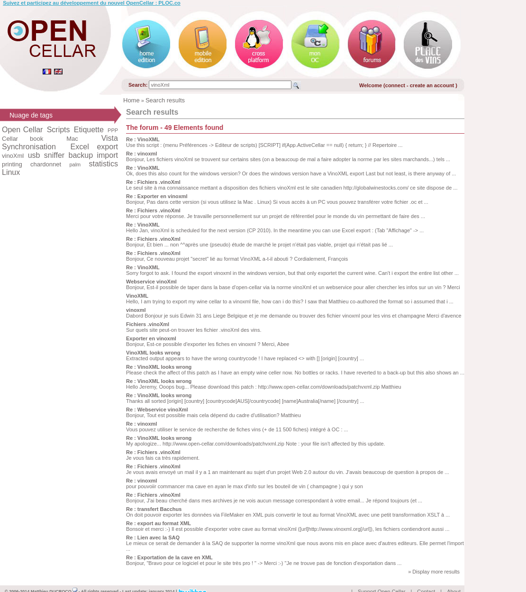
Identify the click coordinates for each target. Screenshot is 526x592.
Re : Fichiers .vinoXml (153, 182)
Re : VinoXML (143, 139)
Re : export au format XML (158, 523)
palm (75, 164)
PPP (113, 130)
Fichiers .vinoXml (147, 324)
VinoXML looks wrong (153, 352)
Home (131, 100)
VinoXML (137, 296)
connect (395, 85)
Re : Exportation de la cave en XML (169, 557)
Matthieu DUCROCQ (54, 580)
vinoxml (136, 310)
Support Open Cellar (381, 580)
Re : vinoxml (141, 153)
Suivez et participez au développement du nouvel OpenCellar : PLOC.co (92, 3)
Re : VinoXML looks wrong (158, 367)
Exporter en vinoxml (151, 338)
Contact (426, 580)
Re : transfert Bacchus (153, 509)
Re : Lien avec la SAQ (153, 537)
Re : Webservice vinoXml (157, 409)
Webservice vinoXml (151, 281)
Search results (165, 100)
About (454, 580)
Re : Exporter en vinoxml (157, 196)
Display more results (436, 571)
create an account (433, 85)
